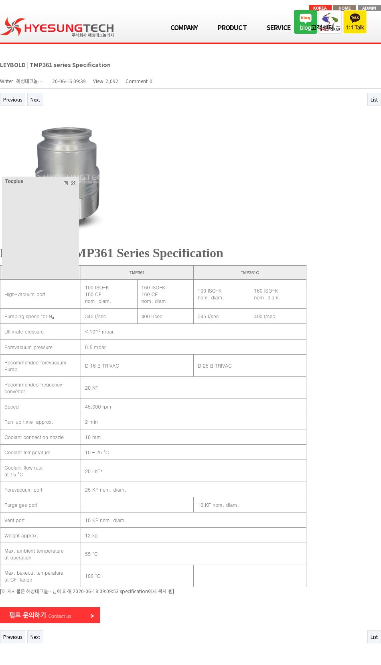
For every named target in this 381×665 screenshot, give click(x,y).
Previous (12, 99)
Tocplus (14, 181)
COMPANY (184, 27)
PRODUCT (232, 27)
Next (35, 99)
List (374, 99)
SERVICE (279, 27)
